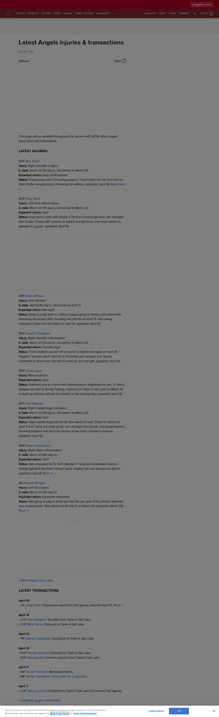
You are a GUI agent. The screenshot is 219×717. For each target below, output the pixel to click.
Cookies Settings (156, 711)
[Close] (213, 710)
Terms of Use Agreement (84, 713)
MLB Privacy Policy (59, 713)
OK (178, 711)
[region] (109, 711)
